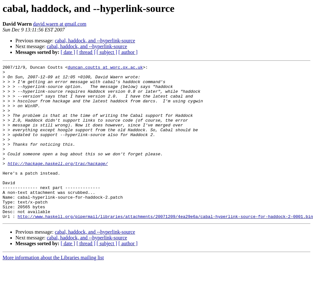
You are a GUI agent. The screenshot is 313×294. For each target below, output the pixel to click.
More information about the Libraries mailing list (53, 288)
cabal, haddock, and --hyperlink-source (95, 40)
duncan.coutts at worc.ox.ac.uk (105, 68)
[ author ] (128, 52)
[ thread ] (85, 52)
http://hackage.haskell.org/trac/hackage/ (58, 183)
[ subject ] (107, 52)
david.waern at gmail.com (59, 24)
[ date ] (68, 52)
